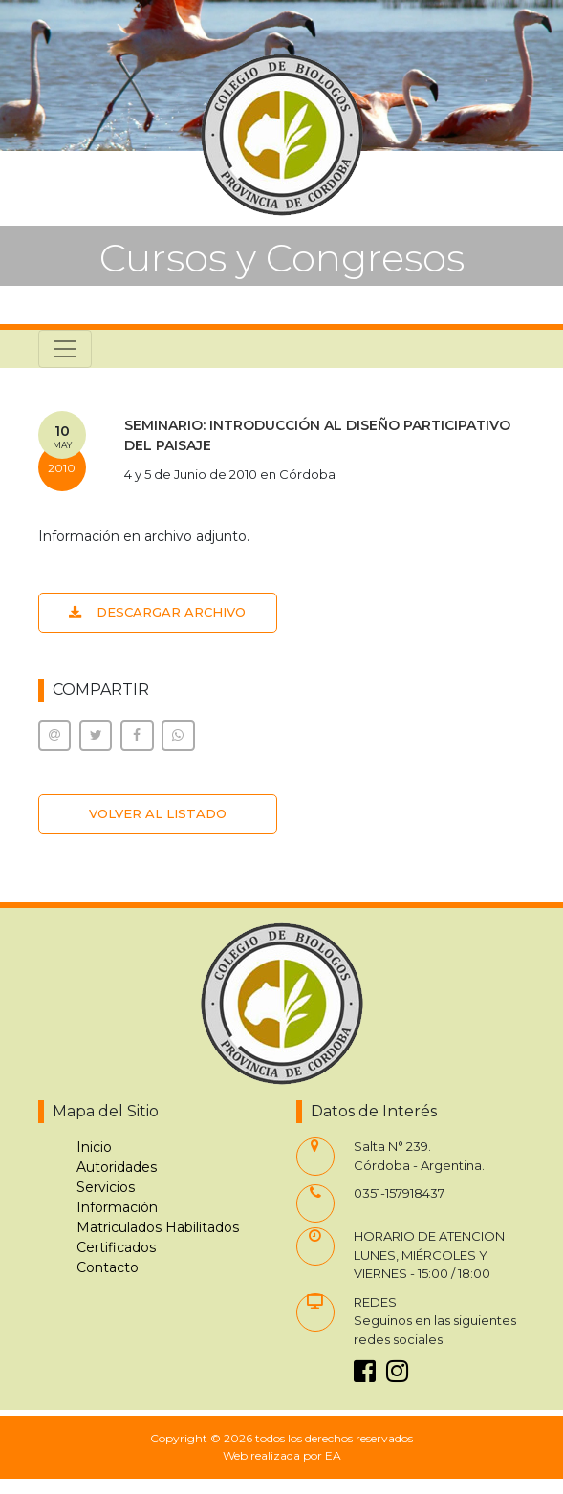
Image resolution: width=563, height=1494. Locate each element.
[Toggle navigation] (65, 349)
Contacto (107, 1267)
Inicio (94, 1147)
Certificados (116, 1247)
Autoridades (116, 1167)
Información (117, 1207)
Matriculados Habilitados (157, 1227)
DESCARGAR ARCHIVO (157, 611)
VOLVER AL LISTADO (158, 813)
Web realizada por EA (282, 1455)
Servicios (105, 1187)
